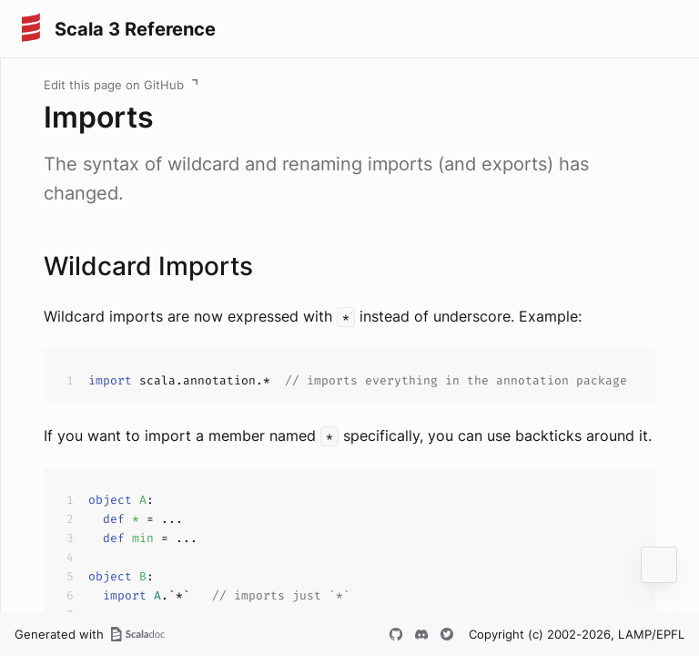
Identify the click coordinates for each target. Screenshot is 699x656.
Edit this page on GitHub (114, 84)
